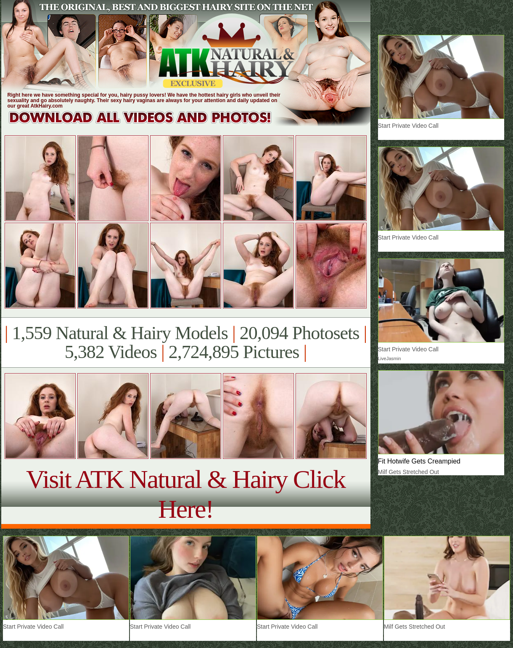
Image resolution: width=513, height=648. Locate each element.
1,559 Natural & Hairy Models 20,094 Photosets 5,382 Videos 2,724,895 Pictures (186, 342)
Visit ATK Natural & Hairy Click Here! (185, 494)
